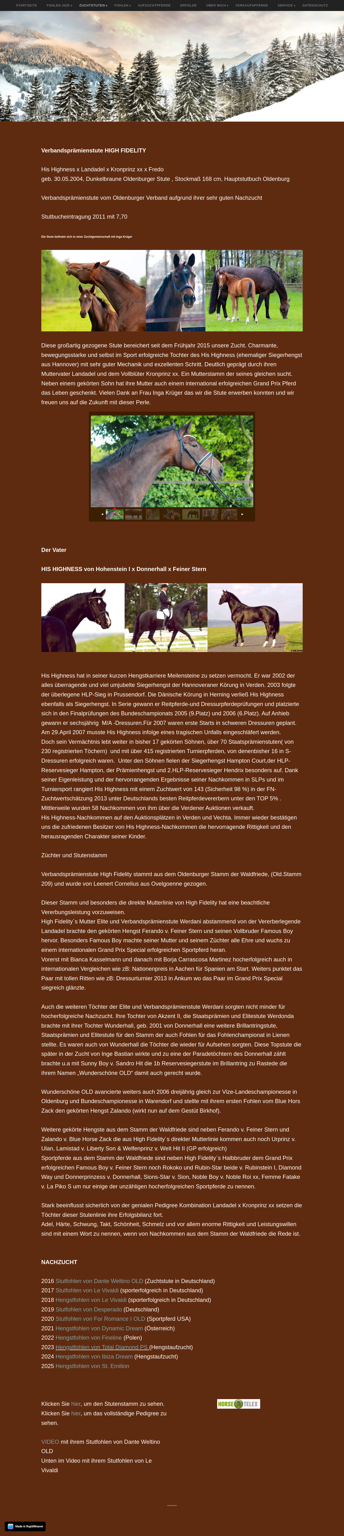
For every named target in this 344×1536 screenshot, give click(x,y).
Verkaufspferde (252, 5)
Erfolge (188, 5)
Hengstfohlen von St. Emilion (92, 1366)
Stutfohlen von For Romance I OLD (100, 1318)
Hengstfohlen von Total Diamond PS (102, 1347)
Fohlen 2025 (58, 5)
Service (285, 5)
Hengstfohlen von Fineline (89, 1337)
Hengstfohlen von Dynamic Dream (99, 1328)
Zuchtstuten (92, 5)
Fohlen (121, 5)
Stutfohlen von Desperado (89, 1309)
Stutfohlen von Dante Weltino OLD (99, 1281)
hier (76, 1404)
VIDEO (50, 1442)
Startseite (26, 5)
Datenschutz (315, 5)
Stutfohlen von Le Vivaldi (87, 1290)
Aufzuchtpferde (154, 5)
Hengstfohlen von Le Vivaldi (91, 1300)
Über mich (216, 5)
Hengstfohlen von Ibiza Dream (94, 1356)
